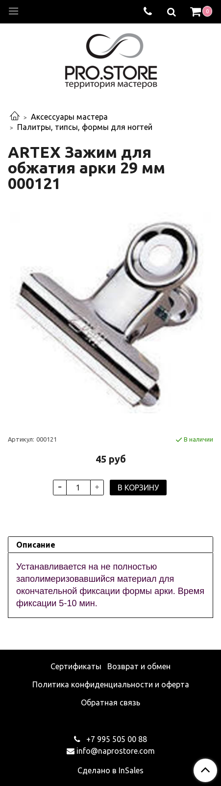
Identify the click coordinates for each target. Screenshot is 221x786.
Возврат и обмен (139, 666)
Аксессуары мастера (69, 116)
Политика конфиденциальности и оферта (110, 684)
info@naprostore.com (115, 750)
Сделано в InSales (110, 770)
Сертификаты (75, 666)
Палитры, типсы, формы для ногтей (84, 127)
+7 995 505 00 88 (115, 739)
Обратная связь (110, 702)
